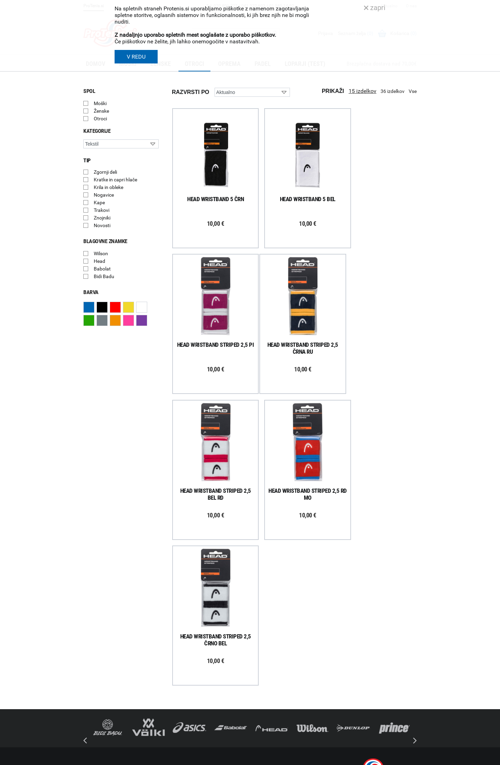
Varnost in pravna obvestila (188, 757)
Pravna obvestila (185, 716)
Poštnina (176, 652)
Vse (413, 91)
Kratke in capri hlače (115, 179)
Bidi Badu (104, 276)
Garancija (177, 670)
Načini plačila (181, 697)
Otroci (100, 118)
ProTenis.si (352, 734)
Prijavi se (101, 650)
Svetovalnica (267, 707)
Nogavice (104, 195)
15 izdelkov (362, 91)
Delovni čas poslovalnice (279, 661)
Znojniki (102, 218)
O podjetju (264, 634)
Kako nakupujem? (186, 634)
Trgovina (262, 643)
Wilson (101, 253)
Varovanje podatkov (188, 707)
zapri (374, 7)
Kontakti (262, 652)
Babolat (102, 269)
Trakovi (101, 210)
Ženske (101, 111)
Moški (100, 103)
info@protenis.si (376, 716)
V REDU (136, 56)
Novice (260, 698)
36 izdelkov (393, 91)
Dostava (176, 643)
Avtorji (411, 757)
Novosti (102, 225)
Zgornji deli (105, 172)
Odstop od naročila (187, 688)
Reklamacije (179, 679)
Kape (99, 202)
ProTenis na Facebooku (122, 671)
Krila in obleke (108, 187)
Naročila (176, 661)
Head (99, 261)
